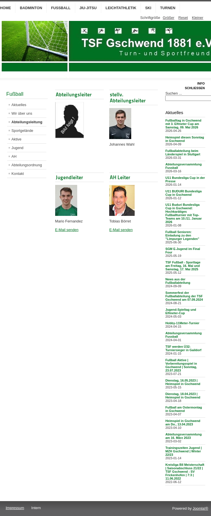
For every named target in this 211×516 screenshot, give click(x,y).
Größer (168, 17)
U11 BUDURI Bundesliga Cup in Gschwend (183, 192)
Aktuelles (18, 105)
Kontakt (17, 173)
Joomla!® (200, 508)
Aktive (16, 139)
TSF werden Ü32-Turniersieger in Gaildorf (183, 348)
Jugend (17, 148)
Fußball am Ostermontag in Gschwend (183, 409)
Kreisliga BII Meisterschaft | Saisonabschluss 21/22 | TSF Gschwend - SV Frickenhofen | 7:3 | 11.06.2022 (184, 471)
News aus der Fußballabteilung (177, 280)
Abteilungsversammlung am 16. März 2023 (183, 436)
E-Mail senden (67, 230)
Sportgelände (22, 130)
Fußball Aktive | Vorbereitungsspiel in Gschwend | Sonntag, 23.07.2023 (181, 365)
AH (14, 156)
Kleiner (197, 17)
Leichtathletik (121, 8)
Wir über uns (21, 113)
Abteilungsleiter (73, 94)
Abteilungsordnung (26, 165)
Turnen (167, 8)
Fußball (60, 8)
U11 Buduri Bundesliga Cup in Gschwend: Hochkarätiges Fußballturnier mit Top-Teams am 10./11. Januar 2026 (183, 213)
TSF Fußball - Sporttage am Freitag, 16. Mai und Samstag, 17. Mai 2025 (182, 266)
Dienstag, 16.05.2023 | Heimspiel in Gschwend (182, 382)
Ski (148, 8)
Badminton (31, 8)
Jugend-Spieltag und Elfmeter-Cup (180, 311)
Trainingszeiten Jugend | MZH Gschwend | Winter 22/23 (183, 451)
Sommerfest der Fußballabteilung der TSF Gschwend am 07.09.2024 (184, 296)
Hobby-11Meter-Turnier (182, 323)
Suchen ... (173, 93)
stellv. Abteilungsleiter (128, 97)
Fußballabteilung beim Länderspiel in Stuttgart (182, 152)
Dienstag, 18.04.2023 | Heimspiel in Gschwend (182, 395)
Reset (183, 17)
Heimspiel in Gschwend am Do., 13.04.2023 (182, 422)
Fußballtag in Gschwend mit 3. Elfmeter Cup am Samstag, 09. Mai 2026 (183, 124)
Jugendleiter (69, 177)
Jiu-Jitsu (88, 8)
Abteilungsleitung (26, 122)
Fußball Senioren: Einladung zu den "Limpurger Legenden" (182, 235)
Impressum (15, 508)
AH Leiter (120, 177)
